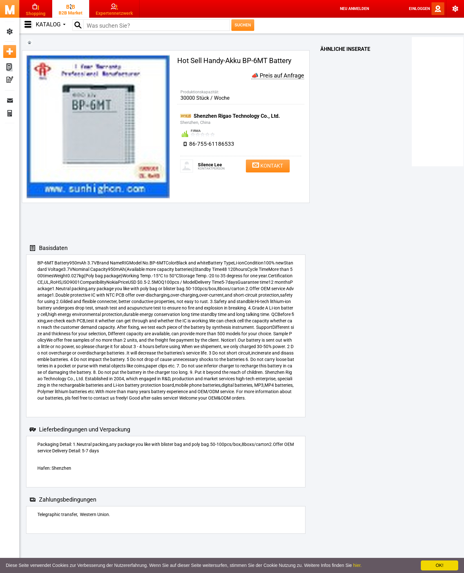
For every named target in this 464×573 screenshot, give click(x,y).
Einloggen (419, 8)
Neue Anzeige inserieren (10, 51)
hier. (357, 565)
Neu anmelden (354, 8)
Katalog (50, 24)
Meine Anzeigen (10, 67)
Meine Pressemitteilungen (10, 80)
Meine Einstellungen (10, 31)
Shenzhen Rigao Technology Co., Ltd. (237, 116)
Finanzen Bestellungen (10, 113)
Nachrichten (10, 100)
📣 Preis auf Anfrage (277, 75)
